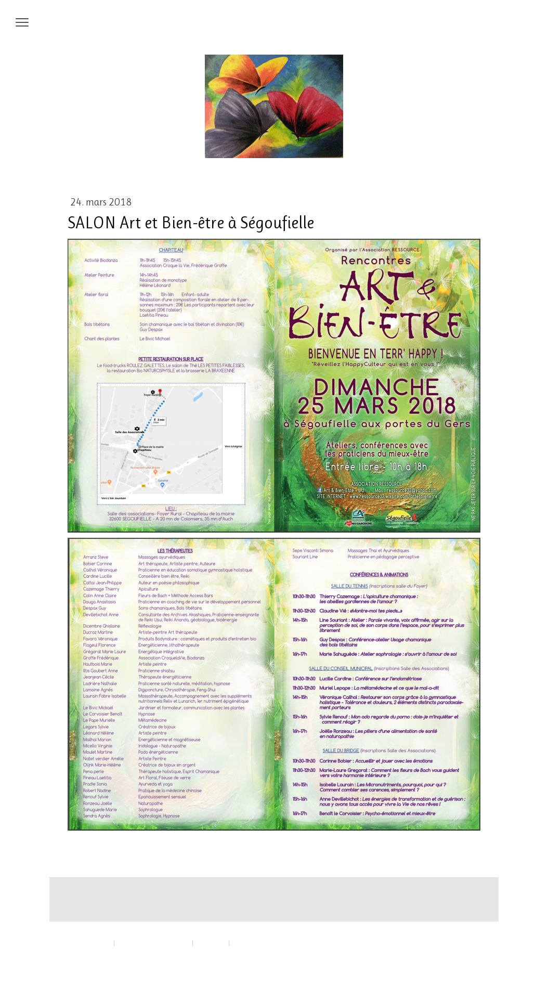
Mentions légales (88, 943)
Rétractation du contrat (104, 954)
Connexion (468, 965)
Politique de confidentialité (153, 943)
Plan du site (211, 943)
